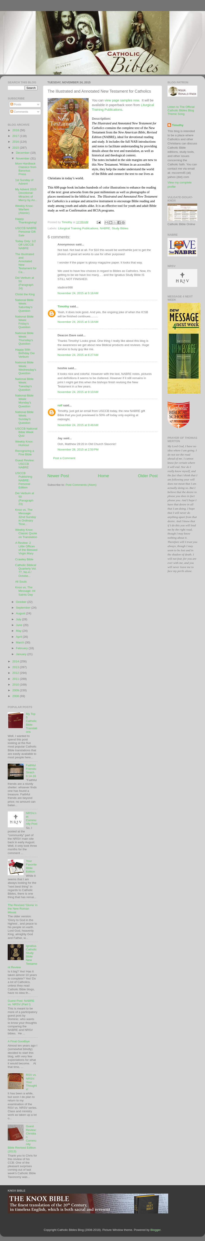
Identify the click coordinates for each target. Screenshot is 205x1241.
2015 (16, 147)
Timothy (63, 306)
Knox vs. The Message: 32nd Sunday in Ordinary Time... (25, 517)
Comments (19, 111)
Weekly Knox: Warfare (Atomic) (24, 209)
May (19, 630)
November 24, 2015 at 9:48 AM (78, 425)
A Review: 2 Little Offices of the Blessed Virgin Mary (26, 548)
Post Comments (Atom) (81, 484)
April (19, 636)
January (21, 654)
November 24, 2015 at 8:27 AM (78, 355)
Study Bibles (120, 228)
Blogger (155, 1230)
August (21, 613)
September (23, 607)
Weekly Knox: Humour (24, 443)
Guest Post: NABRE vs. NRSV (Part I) (21, 1002)
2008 (16, 696)
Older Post (148, 475)
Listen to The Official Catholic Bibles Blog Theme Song (181, 110)
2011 (16, 678)
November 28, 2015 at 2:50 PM (78, 449)
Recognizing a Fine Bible (24, 452)
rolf (60, 405)
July (19, 619)
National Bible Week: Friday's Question (24, 322)
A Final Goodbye (19, 1041)
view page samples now (121, 100)
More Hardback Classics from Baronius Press (25, 169)
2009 (16, 690)
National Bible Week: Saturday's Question (24, 305)
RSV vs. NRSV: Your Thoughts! (31, 1082)
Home (103, 475)
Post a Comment (64, 458)
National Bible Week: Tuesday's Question (24, 384)
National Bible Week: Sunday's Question (24, 417)
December (23, 152)
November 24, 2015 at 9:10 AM (78, 392)
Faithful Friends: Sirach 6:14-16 (31, 771)
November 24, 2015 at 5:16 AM (78, 293)
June (19, 625)
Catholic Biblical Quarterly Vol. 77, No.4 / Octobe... (26, 570)
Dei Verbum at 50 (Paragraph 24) (24, 283)
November (23, 158)
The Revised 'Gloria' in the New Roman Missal (22, 908)
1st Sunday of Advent (24, 181)
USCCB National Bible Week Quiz (26, 432)
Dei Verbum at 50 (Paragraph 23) (24, 499)
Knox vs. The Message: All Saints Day (25, 591)
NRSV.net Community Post (31, 818)
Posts (15, 104)
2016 (16, 141)
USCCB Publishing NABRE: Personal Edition (23, 480)
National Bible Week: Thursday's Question (24, 338)
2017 (16, 136)
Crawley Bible (24, 559)
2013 (16, 667)
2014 (16, 661)
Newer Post (58, 475)
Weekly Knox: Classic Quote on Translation (26, 533)
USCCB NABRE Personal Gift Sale (26, 231)
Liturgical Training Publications (78, 228)
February (22, 648)
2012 (16, 673)
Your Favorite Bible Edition (31, 866)
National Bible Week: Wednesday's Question (25, 368)
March (20, 642)
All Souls (21, 581)
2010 (16, 684)
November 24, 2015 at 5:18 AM (78, 321)
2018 (16, 130)
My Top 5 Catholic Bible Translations (31, 722)
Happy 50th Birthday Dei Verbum (25, 353)
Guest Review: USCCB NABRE (25, 464)
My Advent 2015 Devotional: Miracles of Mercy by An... (26, 195)
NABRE (105, 228)
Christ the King (25, 294)
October (21, 602)
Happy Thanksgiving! (26, 220)
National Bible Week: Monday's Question (24, 401)
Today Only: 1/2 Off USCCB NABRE (25, 244)
